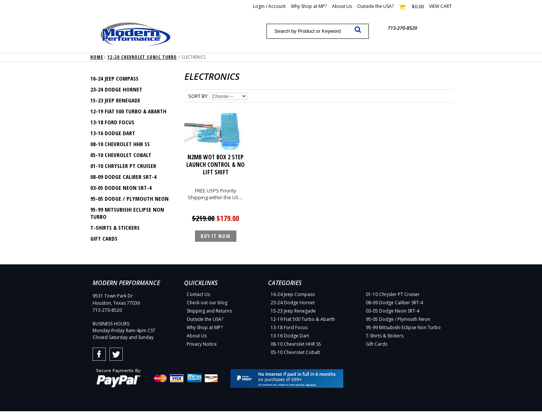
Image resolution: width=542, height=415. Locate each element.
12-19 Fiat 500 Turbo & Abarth (128, 111)
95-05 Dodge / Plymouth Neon (129, 198)
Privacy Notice (202, 344)
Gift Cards (103, 238)
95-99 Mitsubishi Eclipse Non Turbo (127, 213)
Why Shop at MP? (309, 6)
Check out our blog (207, 302)
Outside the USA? (375, 6)
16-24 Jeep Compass (114, 78)
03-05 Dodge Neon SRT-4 (121, 187)
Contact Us (198, 294)
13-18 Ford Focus (112, 122)
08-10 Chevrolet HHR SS (120, 144)
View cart (440, 6)
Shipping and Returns (209, 311)
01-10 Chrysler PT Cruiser (123, 165)
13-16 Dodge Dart (112, 133)
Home (96, 57)
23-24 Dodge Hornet (116, 89)
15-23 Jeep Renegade (115, 100)
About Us (342, 6)
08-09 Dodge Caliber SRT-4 (123, 176)
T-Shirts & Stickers (115, 227)
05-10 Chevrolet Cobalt (120, 155)
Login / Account (269, 6)
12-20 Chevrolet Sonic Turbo (142, 57)
